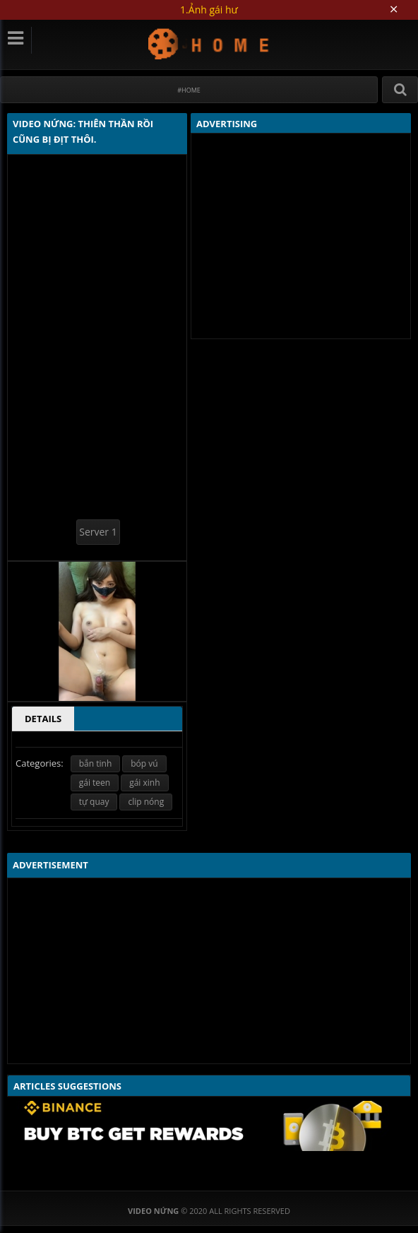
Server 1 (98, 531)
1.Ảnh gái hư (209, 9)
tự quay (94, 802)
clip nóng (146, 802)
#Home (189, 90)
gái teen (94, 783)
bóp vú (144, 763)
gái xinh (144, 783)
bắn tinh (95, 763)
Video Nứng (209, 43)
